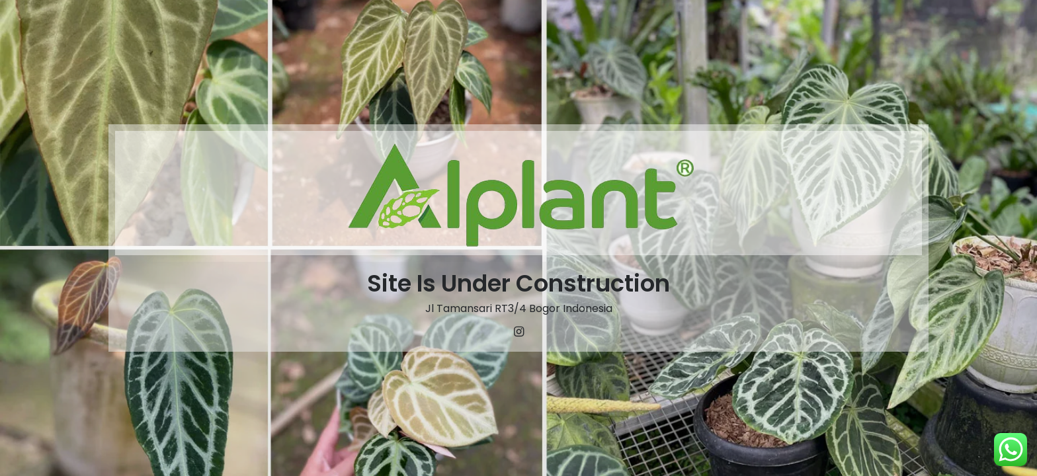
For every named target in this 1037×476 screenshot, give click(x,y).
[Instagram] (518, 332)
